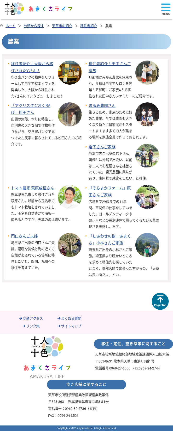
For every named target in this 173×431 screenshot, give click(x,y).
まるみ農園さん (102, 105)
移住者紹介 (88, 26)
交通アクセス (30, 319)
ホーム (11, 26)
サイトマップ (69, 326)
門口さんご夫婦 (24, 236)
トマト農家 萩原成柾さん (32, 188)
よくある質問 (69, 319)
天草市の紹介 (62, 26)
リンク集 (31, 326)
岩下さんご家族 (102, 147)
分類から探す (34, 26)
